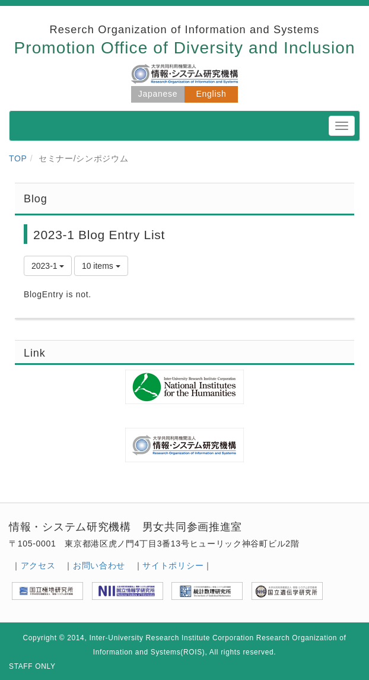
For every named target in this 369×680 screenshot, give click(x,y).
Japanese (157, 93)
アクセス (38, 565)
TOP (18, 158)
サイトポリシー (172, 565)
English (211, 93)
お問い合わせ (99, 565)
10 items (101, 266)
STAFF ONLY (32, 666)
